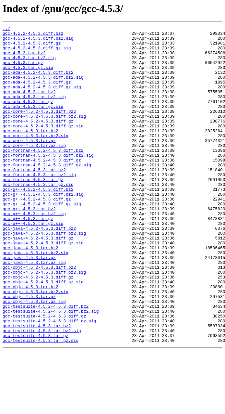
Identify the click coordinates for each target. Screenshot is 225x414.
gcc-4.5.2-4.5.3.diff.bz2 (33, 35)
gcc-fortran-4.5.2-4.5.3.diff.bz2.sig (48, 181)
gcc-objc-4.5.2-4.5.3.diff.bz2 (39, 316)
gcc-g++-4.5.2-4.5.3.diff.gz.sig (42, 240)
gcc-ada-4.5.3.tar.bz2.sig (34, 111)
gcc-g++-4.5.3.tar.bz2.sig (34, 251)
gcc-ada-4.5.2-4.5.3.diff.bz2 (38, 82)
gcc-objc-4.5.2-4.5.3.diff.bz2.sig (44, 322)
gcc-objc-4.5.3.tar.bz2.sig (35, 345)
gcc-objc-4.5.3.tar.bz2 (30, 339)
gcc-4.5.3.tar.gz (23, 70)
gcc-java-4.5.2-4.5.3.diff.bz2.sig (44, 275)
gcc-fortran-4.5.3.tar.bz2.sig (39, 205)
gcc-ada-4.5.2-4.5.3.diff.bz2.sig (43, 88)
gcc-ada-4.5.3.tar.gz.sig (33, 123)
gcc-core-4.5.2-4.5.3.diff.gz (38, 140)
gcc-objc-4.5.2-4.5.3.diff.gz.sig (43, 333)
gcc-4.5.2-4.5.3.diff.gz (32, 47)
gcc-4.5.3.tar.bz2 (24, 58)
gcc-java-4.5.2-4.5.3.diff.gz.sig (43, 287)
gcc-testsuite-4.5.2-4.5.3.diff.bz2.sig (51, 368)
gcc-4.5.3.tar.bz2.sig (29, 64)
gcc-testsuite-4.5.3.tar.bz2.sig (42, 392)
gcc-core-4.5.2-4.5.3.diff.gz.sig (43, 146)
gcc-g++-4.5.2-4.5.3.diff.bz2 (38, 222)
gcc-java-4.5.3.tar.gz (29, 304)
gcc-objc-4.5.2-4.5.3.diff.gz (38, 327)
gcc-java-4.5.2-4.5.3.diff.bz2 (39, 269)
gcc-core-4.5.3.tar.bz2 (30, 152)
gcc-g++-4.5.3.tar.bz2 (29, 246)
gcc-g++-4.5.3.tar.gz (28, 257)
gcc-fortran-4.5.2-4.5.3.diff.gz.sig (47, 193)
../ (6, 29)
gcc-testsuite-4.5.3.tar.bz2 (37, 386)
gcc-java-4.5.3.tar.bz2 (30, 292)
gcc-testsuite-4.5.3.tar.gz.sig (40, 404)
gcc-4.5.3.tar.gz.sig (28, 76)
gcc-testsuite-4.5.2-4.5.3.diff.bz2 (46, 363)
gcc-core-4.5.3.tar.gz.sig (34, 170)
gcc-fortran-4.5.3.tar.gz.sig (38, 216)
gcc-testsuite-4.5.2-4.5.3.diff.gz (44, 374)
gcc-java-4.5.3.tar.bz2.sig (35, 298)
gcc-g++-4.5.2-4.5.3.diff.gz (37, 234)
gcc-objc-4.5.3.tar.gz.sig (34, 357)
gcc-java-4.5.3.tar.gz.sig (34, 310)
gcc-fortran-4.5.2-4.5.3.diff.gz (42, 187)
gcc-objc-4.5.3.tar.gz (29, 351)
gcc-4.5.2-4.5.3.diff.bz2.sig (38, 41)
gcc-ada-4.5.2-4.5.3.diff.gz (37, 94)
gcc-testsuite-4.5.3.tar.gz (35, 398)
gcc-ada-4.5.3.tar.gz (28, 117)
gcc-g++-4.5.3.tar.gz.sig (33, 263)
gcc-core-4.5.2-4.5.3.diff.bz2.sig (44, 134)
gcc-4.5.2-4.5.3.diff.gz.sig (37, 53)
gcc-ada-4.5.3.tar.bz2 (29, 105)
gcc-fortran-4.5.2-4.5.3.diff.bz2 (43, 175)
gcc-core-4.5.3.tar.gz (29, 164)
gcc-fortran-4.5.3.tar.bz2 (34, 199)
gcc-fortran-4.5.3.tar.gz (33, 210)
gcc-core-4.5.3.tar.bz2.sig (35, 158)
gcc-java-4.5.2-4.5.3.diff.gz (38, 281)
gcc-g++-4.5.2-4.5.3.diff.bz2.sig (43, 228)
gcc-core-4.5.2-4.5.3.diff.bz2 (39, 129)
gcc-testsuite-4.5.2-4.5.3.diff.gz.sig (49, 380)
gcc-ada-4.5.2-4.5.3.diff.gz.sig (42, 99)
